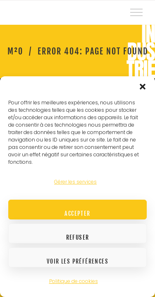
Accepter (77, 213)
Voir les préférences (77, 261)
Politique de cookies (73, 281)
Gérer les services (75, 181)
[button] (142, 86)
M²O (15, 51)
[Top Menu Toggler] (136, 12)
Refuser (77, 237)
